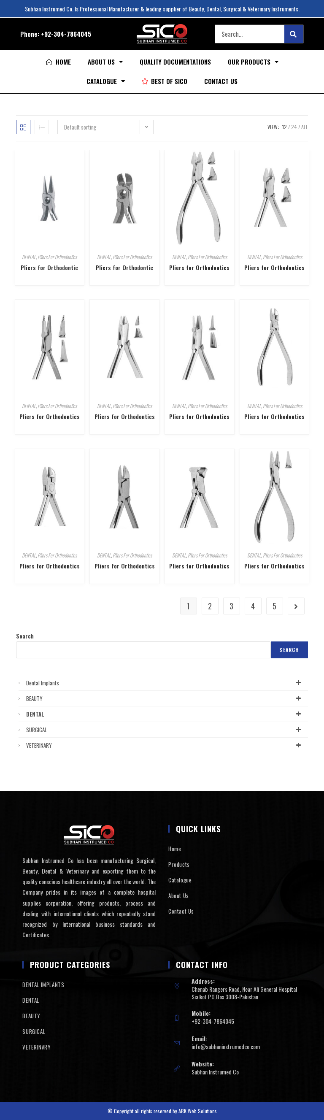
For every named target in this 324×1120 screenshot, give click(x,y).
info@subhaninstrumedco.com (226, 1046)
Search (25, 636)
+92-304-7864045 (66, 33)
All (304, 126)
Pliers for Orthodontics (199, 267)
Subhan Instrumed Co (215, 1071)
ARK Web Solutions (197, 1111)
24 (294, 126)
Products (179, 864)
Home (174, 848)
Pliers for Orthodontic (49, 267)
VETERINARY (164, 745)
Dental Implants (164, 683)
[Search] (293, 34)
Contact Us (221, 81)
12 (284, 126)
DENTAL (29, 256)
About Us (105, 61)
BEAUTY (164, 698)
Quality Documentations (175, 61)
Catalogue (105, 81)
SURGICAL (164, 729)
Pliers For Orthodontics (57, 256)
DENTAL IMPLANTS (43, 984)
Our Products (253, 61)
